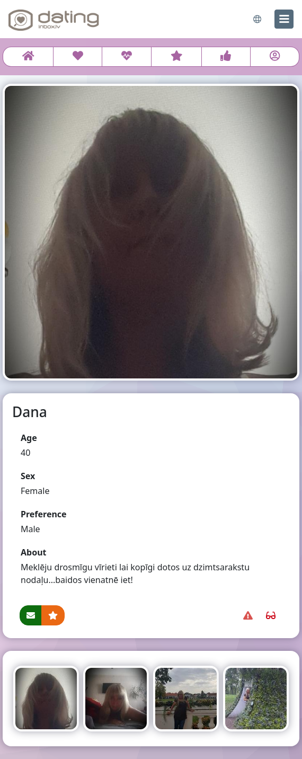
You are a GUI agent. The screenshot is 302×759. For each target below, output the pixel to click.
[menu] (284, 19)
